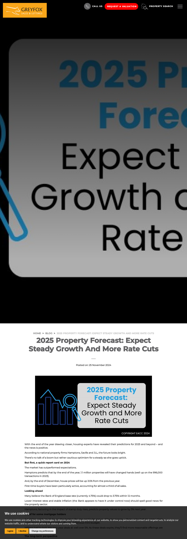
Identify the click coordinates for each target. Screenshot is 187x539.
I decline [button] (22, 531)
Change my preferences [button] (42, 531)
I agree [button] (10, 531)
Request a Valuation (122, 6)
